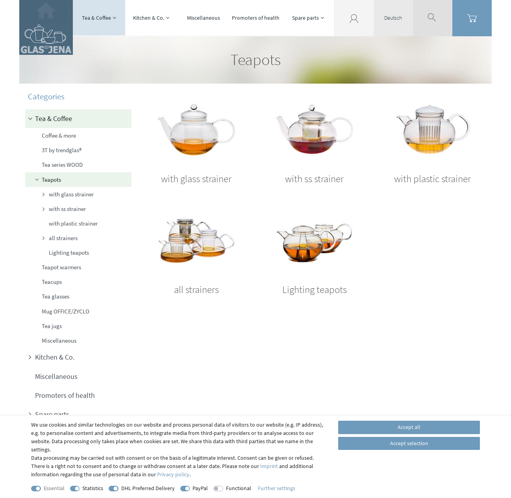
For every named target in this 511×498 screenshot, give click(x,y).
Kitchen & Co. (148, 17)
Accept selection (409, 443)
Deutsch (393, 17)
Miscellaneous (203, 17)
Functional (238, 488)
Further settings (276, 488)
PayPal (200, 488)
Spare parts (305, 17)
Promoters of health (256, 17)
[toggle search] (432, 17)
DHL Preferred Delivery (148, 488)
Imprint (269, 466)
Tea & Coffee (96, 17)
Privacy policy (173, 474)
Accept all (409, 427)
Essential (54, 488)
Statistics (92, 488)
